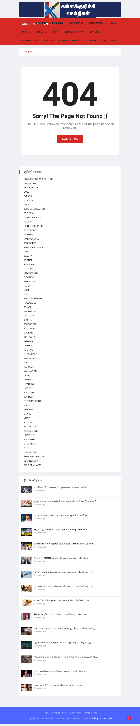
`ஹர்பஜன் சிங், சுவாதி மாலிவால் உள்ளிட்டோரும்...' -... (61, 687)
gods (55, 31)
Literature (30, 444)
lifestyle (29, 435)
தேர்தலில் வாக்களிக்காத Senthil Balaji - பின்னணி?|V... (61, 515)
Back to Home (70, 139)
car (26, 251)
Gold (113, 23)
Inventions (30, 311)
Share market (97, 23)
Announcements (33, 298)
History (28, 388)
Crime (27, 375)
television (30, 324)
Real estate (30, 264)
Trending (29, 234)
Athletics (29, 281)
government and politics (49, 23)
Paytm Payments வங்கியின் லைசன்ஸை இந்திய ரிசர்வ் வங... (64, 572)
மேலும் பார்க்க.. (109, 40)
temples (28, 409)
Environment (31, 384)
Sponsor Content (34, 247)
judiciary (29, 367)
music (27, 418)
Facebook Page (58, 715)
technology (31, 461)
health (28, 286)
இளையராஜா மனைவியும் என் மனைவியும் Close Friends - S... (66, 501)
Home (45, 715)
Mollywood (30, 371)
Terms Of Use (90, 715)
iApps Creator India (103, 720)
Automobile (30, 354)
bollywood (30, 328)
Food (26, 294)
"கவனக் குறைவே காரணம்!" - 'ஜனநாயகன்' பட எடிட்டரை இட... (66, 658)
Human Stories (30, 40)
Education (30, 452)
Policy (48, 40)
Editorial (95, 31)
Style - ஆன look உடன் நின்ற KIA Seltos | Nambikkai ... (62, 530)
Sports (28, 320)
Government (31, 273)
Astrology (30, 426)
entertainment (32, 401)
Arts (26, 448)
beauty (28, 256)
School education (74, 31)
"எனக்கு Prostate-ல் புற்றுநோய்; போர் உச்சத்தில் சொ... (61, 558)
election (29, 277)
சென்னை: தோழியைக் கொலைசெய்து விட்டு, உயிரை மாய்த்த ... (66, 630)
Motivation (30, 358)
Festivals (29, 422)
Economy (29, 392)
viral (26, 290)
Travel (27, 307)
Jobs (26, 362)
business (29, 397)
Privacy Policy (75, 715)
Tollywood (30, 337)
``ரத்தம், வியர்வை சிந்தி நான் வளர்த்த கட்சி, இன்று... (60, 672)
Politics (28, 350)
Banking (28, 341)
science (28, 260)
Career (28, 345)
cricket (28, 414)
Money (27, 380)
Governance (76, 23)
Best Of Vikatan (33, 465)
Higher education (68, 40)
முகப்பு (25, 23)
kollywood (90, 40)
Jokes (27, 405)
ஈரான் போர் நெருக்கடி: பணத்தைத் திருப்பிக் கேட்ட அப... (63, 601)
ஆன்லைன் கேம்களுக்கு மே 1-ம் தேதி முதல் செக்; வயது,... (63, 644)
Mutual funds (31, 239)
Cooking (28, 333)
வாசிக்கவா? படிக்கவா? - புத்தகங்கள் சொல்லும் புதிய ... (62, 487)
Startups (29, 315)
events (26, 31)
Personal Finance (34, 456)
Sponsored (30, 243)
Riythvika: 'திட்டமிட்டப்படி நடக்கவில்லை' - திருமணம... (62, 615)
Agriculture (31, 431)
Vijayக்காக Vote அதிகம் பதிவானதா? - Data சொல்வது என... (64, 544)
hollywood (30, 303)
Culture (28, 269)
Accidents (30, 439)
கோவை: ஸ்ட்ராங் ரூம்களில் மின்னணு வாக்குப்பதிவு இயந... (64, 587)
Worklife (41, 31)
